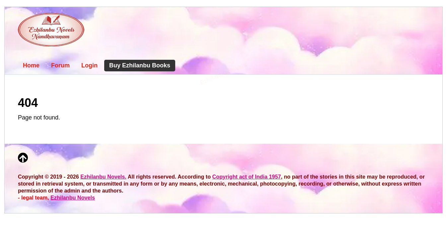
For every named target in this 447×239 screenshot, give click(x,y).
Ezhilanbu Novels (72, 197)
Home (31, 65)
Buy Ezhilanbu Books (139, 65)
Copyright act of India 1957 (246, 177)
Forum (60, 65)
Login (89, 65)
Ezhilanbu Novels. (103, 177)
